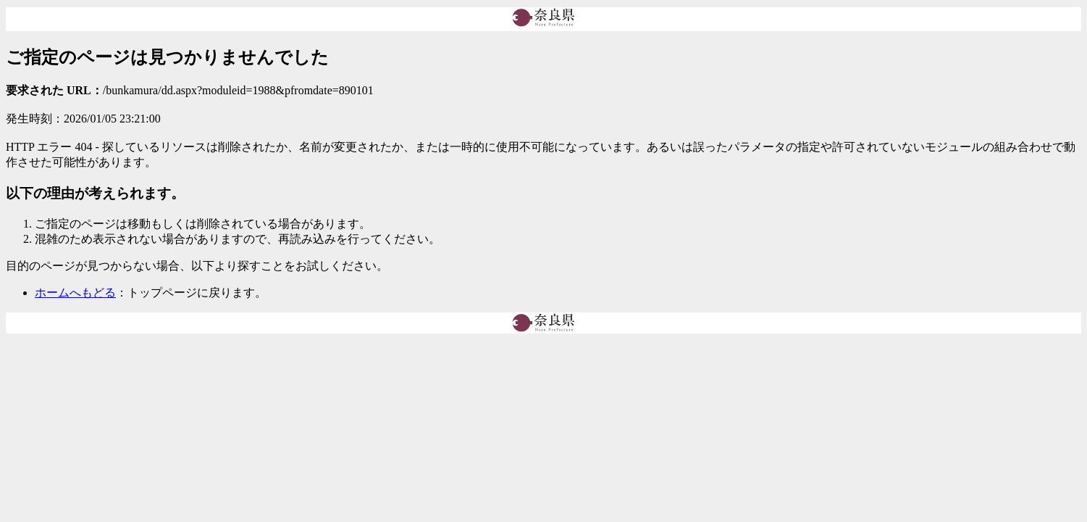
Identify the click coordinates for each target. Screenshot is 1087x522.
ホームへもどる (75, 292)
